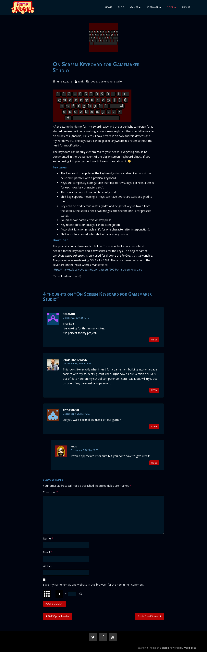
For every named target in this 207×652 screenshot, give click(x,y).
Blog (121, 7)
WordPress (190, 647)
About (186, 7)
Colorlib (164, 647)
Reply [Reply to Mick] (154, 462)
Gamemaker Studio (110, 81)
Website (48, 566)
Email (47, 552)
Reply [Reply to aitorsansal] (154, 426)
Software (153, 7)
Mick (81, 81)
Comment (50, 492)
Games (135, 7)
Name (48, 538)
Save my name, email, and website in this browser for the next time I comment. (93, 584)
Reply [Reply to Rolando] (154, 339)
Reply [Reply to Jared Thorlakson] (154, 390)
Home (108, 7)
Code (171, 7)
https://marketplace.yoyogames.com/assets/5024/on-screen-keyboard (97, 269)
